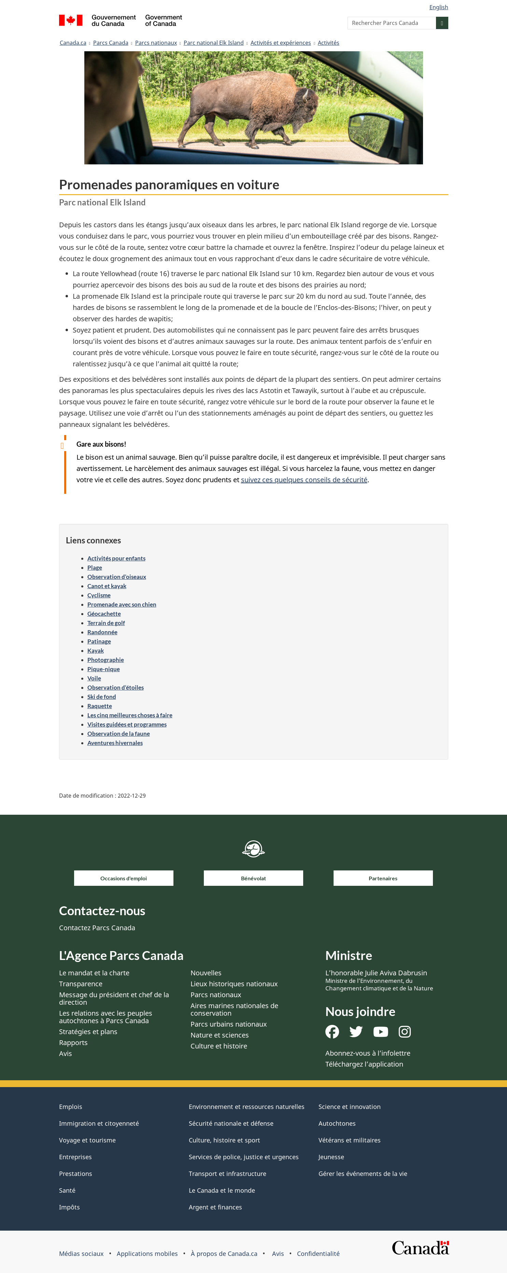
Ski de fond (101, 696)
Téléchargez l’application (364, 1064)
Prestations (75, 1173)
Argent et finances (215, 1207)
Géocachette (104, 613)
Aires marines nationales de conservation (234, 1009)
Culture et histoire (219, 1046)
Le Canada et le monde (222, 1190)
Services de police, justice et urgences (244, 1157)
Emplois (70, 1106)
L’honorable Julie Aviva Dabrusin (379, 980)
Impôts (69, 1207)
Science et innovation (350, 1106)
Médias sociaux (81, 1253)
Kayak (95, 650)
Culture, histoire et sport (224, 1140)
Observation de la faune (118, 733)
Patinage (99, 641)
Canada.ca (73, 42)
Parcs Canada (110, 42)
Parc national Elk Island (214, 42)
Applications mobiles (147, 1253)
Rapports (73, 1042)
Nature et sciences (220, 1035)
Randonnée (102, 632)
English (438, 7)
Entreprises (75, 1157)
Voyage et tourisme (87, 1140)
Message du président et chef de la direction (114, 998)
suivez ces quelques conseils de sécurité (304, 479)
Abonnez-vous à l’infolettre (367, 1053)
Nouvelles (206, 972)
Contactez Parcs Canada (97, 927)
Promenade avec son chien (121, 604)
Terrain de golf (106, 622)
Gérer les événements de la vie (363, 1173)
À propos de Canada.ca (224, 1253)
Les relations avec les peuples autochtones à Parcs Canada (105, 1016)
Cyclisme (99, 595)
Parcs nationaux (156, 42)
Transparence (80, 983)
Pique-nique (103, 669)
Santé (67, 1190)
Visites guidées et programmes (127, 724)
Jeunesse (331, 1157)
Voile (94, 678)
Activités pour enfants (116, 558)
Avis (65, 1053)
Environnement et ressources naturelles (247, 1106)
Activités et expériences (281, 42)
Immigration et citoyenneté (99, 1123)
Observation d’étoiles (115, 687)
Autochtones (337, 1123)
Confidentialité (318, 1253)
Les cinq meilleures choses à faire (129, 715)
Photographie (105, 659)
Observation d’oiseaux (116, 576)
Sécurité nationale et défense (231, 1123)
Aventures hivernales (115, 742)
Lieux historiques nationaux (234, 983)
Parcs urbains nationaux (229, 1024)
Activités (328, 42)
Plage (94, 567)
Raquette (99, 705)
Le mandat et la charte (94, 972)
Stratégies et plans (88, 1031)
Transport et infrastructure (227, 1173)
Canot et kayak (106, 586)
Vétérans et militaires (350, 1140)
